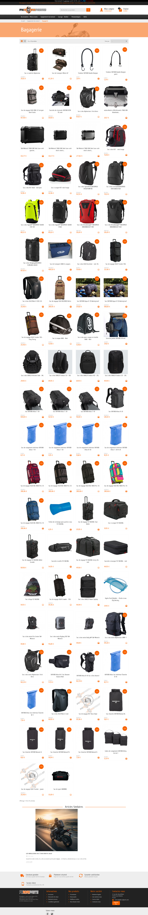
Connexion (107, 11)
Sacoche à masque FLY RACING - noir (115, 561)
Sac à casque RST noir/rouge (60, 188)
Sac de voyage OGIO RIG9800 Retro (60, 301)
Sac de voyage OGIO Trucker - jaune (32, 789)
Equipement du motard (48, 17)
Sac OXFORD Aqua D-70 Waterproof (88, 301)
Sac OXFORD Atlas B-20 (116, 411)
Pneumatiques (76, 17)
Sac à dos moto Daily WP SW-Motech (87, 637)
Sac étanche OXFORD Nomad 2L (32, 752)
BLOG (85, 17)
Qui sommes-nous (97, 889)
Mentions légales (96, 886)
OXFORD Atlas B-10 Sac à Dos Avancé (88, 676)
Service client (95, 891)
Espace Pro (116, 895)
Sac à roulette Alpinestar (32, 73)
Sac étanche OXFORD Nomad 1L (87, 752)
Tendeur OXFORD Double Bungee (88, 73)
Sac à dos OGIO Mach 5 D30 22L (32, 301)
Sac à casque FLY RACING (115, 523)
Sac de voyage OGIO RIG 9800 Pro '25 (32, 486)
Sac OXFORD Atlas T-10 (88, 411)
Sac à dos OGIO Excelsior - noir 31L (88, 264)
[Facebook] (47, 906)
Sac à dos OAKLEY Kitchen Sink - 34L (32, 375)
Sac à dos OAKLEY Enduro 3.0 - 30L (60, 375)
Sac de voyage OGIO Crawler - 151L (60, 599)
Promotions (73, 886)
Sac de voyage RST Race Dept (88, 714)
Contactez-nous (96, 893)
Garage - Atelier (63, 17)
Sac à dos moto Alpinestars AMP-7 (116, 637)
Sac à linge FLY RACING (32, 599)
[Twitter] (52, 906)
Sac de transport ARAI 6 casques (60, 264)
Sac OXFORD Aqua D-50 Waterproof (116, 301)
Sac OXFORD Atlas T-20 (60, 411)
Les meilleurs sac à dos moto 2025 (39, 853)
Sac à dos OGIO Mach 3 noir (60, 714)
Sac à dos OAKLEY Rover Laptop (88, 599)
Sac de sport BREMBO (60, 789)
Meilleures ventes (74, 891)
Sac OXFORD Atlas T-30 (32, 411)
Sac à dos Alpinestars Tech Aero (88, 111)
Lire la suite (29, 862)
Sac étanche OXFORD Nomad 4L (115, 714)
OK (88, 10)
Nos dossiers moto (75, 893)
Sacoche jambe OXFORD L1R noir (116, 338)
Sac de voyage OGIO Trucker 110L (116, 264)
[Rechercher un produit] (73, 10)
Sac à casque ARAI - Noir (60, 338)
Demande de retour (53, 889)
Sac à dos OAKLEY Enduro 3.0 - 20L (116, 375)
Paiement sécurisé (52, 891)
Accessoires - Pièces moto (29, 17)
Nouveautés (73, 889)
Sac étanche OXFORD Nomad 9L (60, 752)
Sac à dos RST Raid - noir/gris (32, 188)
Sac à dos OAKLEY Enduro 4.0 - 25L (88, 375)
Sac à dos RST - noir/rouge (115, 149)
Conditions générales (53, 893)
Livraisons (50, 886)
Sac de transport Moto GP (60, 73)
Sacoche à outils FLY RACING (60, 561)
